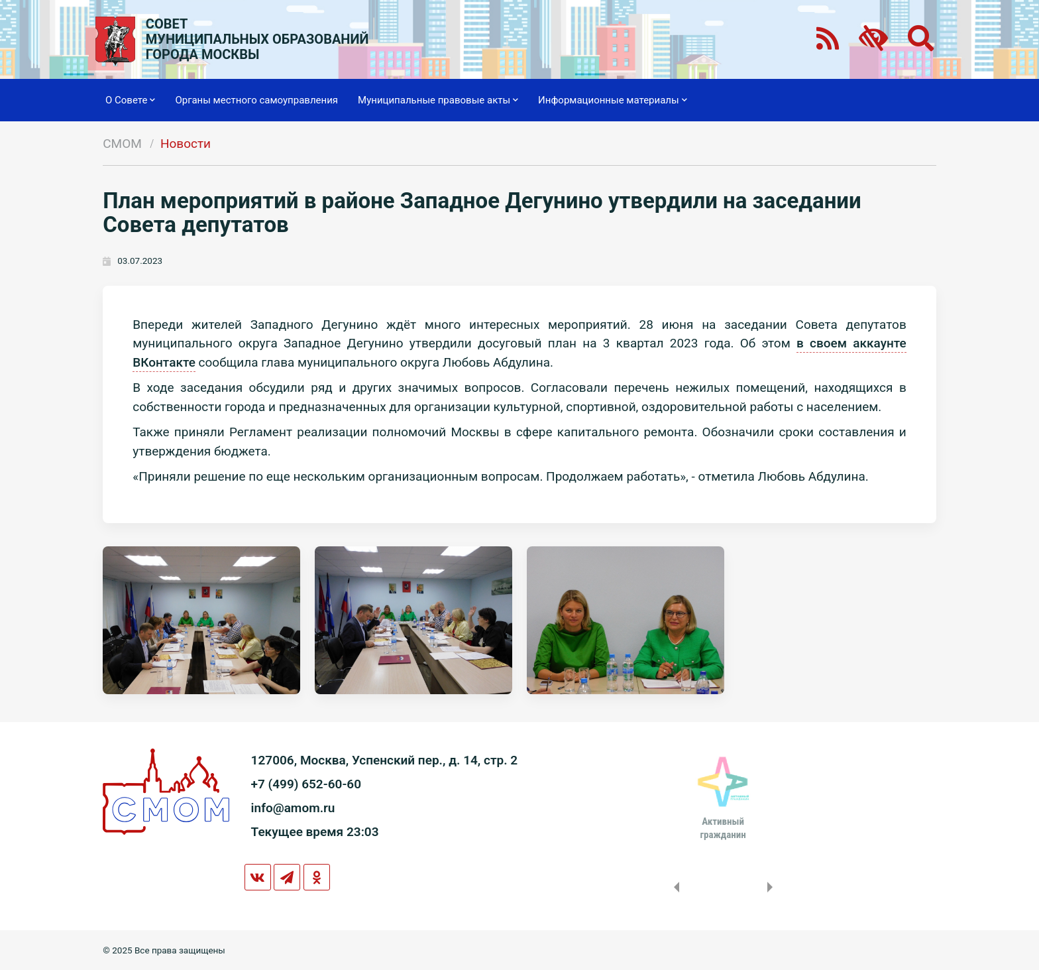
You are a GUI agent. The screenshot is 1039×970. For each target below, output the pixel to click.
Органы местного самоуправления (256, 100)
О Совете (130, 100)
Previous (674, 887)
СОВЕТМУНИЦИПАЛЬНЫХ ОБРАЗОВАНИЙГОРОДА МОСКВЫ (257, 39)
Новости (185, 143)
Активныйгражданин (722, 828)
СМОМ (122, 143)
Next (772, 887)
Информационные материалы (612, 100)
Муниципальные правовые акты (438, 100)
